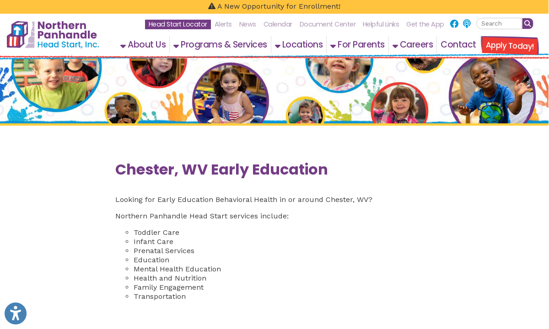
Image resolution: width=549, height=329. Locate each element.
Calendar (278, 24)
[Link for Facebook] (454, 24)
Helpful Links (381, 24)
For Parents (357, 44)
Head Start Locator (178, 24)
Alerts (223, 24)
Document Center (328, 24)
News (247, 24)
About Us (143, 44)
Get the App (425, 24)
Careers (413, 44)
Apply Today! (509, 45)
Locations (299, 44)
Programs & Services (220, 44)
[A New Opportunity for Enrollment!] (274, 7)
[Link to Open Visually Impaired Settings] (16, 313)
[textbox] (499, 23)
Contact (458, 44)
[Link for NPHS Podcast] (467, 24)
